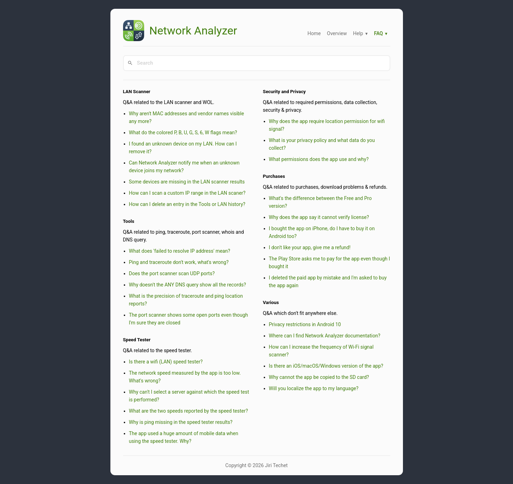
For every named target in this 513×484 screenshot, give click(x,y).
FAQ (378, 33)
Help (358, 33)
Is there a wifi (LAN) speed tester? (166, 361)
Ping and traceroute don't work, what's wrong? (179, 262)
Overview (337, 33)
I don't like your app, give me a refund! (310, 247)
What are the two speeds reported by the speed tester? (188, 411)
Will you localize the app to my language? (314, 388)
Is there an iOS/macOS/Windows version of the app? (326, 366)
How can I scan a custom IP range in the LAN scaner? (187, 193)
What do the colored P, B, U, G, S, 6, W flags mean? (183, 132)
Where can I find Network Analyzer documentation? (324, 335)
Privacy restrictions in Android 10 (305, 324)
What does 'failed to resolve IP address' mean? (179, 251)
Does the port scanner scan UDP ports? (172, 273)
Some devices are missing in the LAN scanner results (187, 182)
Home (314, 33)
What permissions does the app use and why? (319, 159)
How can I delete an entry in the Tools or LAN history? (187, 204)
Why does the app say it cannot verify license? (319, 217)
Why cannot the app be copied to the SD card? (319, 377)
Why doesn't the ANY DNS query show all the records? (187, 285)
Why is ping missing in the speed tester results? (181, 422)
